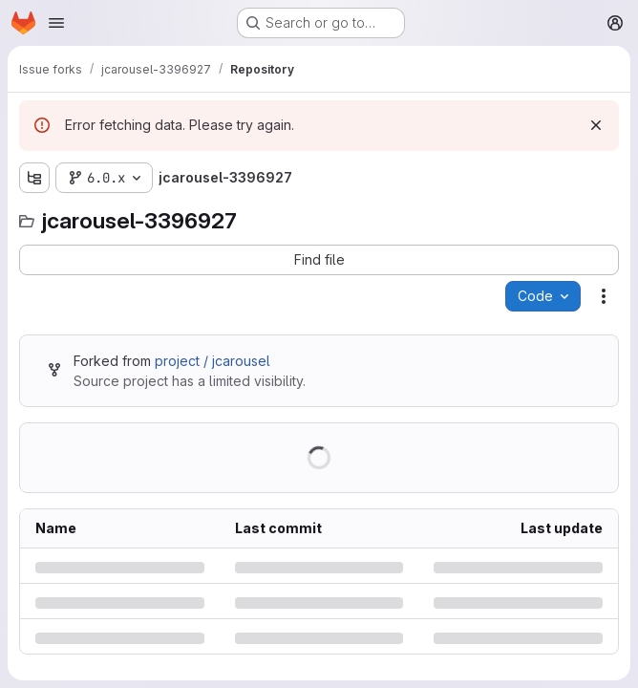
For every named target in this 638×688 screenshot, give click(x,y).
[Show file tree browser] (34, 177)
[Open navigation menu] (56, 23)
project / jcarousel (212, 361)
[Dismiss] (596, 125)
